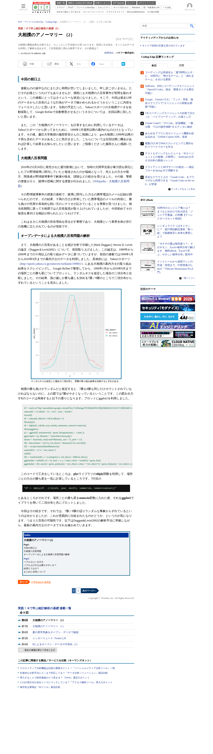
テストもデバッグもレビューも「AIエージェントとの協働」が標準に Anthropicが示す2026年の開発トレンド (169, 157)
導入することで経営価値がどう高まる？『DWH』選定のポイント (55, 677)
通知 (56, 64)
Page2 (26, 558)
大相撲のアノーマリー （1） (49, 626)
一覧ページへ (188, 278)
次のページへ (89, 590)
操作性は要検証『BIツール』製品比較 (40, 687)
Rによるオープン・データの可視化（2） (56, 644)
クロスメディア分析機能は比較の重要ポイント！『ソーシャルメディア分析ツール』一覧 (67, 668)
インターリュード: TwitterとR (49, 638)
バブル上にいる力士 (41, 582)
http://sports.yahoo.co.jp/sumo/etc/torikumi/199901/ (51, 263)
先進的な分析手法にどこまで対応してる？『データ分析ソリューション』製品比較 (64, 673)
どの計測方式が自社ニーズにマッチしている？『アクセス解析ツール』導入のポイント (66, 682)
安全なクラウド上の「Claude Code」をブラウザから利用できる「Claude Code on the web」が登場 (170, 181)
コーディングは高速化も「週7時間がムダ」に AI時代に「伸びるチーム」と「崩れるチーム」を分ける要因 (170, 76)
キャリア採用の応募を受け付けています (163, 45)
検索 (192, 25)
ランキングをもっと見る (183, 189)
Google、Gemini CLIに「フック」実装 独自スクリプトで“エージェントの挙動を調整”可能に (169, 103)
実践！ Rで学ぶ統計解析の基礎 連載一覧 (44, 608)
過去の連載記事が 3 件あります (39, 650)
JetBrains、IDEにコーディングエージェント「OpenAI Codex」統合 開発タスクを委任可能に (170, 90)
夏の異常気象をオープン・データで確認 (56, 632)
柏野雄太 (109, 53)
